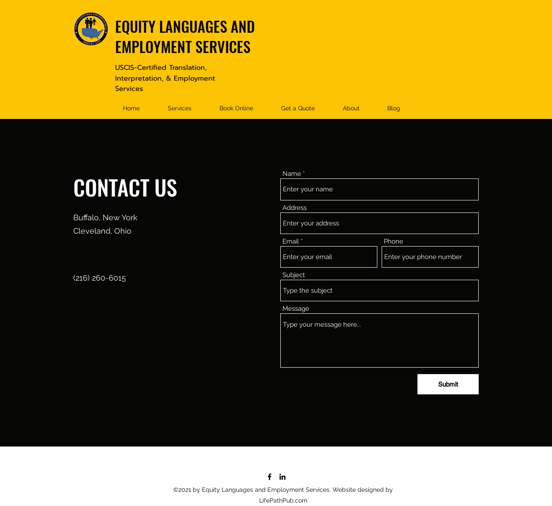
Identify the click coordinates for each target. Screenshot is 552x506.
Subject (293, 275)
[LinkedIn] (282, 476)
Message (295, 309)
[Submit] (448, 384)
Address (294, 208)
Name (291, 174)
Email (290, 241)
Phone (393, 241)
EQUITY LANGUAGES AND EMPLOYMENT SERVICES (185, 36)
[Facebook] (269, 476)
